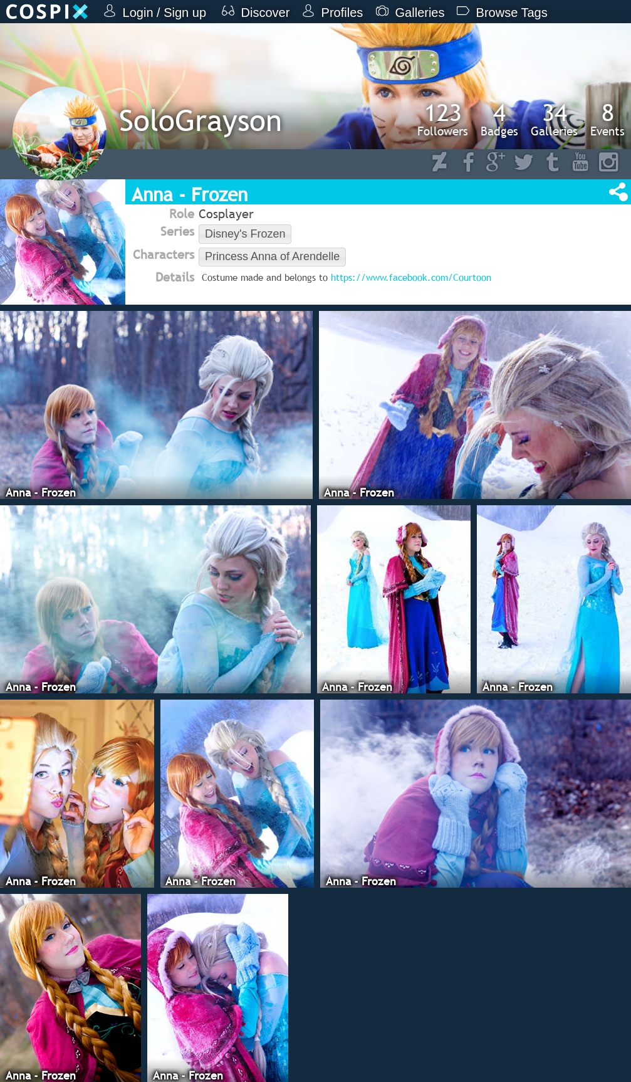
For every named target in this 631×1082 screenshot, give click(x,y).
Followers (442, 119)
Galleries (554, 119)
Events (607, 119)
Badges (499, 119)
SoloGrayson (200, 120)
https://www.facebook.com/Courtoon (411, 277)
